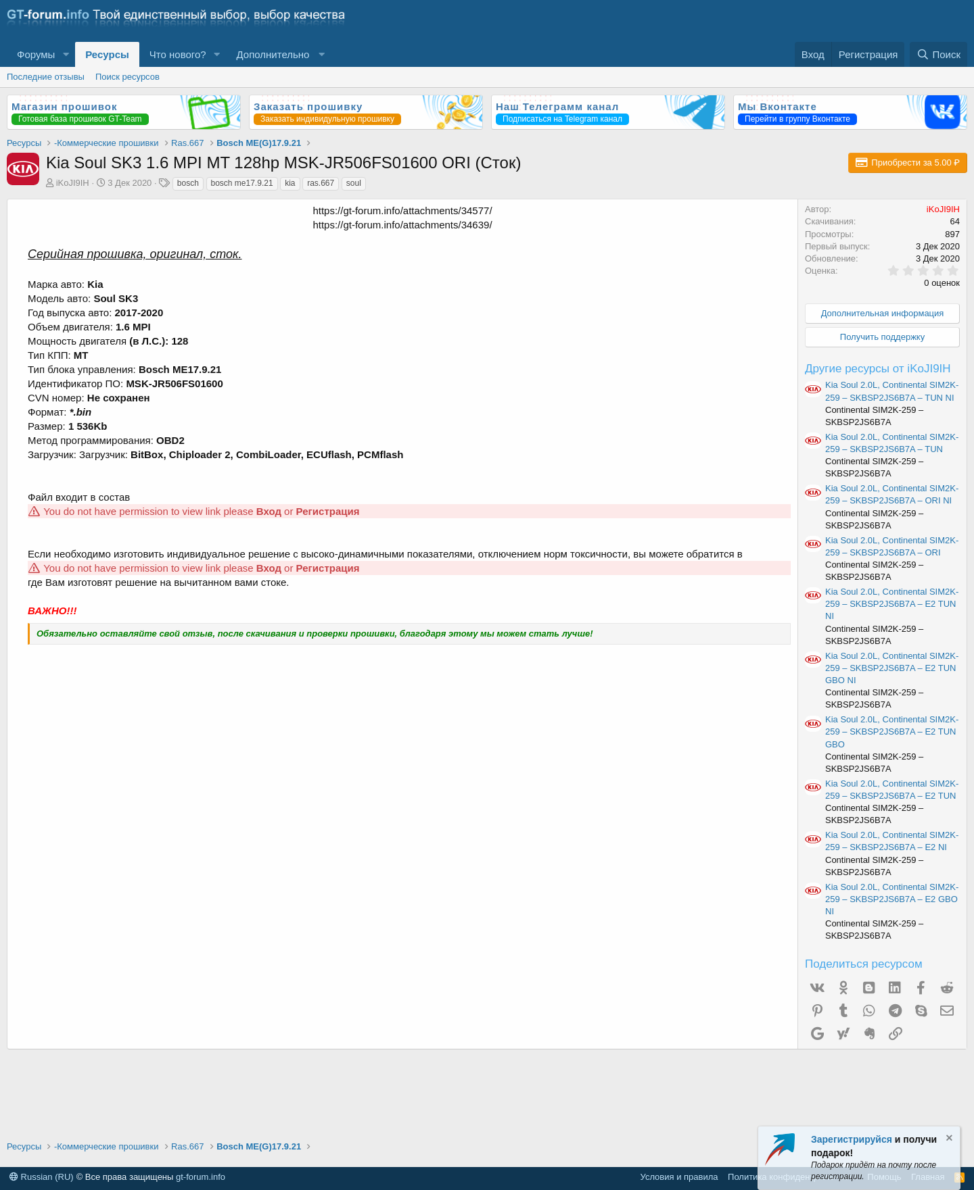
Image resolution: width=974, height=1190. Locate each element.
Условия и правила (679, 1177)
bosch (188, 183)
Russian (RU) (41, 1177)
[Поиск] (938, 54)
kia (290, 183)
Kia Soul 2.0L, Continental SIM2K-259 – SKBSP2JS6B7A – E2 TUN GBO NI (891, 668)
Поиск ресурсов (127, 77)
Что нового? (177, 54)
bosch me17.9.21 (242, 183)
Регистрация (328, 511)
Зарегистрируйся (851, 1139)
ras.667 (320, 183)
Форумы (36, 54)
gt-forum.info (200, 1177)
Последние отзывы (46, 77)
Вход (268, 511)
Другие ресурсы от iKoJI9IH (878, 368)
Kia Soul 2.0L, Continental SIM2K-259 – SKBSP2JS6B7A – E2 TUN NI (891, 604)
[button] (65, 54)
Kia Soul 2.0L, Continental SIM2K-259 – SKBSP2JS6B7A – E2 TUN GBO (891, 731)
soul (353, 183)
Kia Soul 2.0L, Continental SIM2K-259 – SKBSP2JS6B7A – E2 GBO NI (891, 899)
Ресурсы (107, 54)
